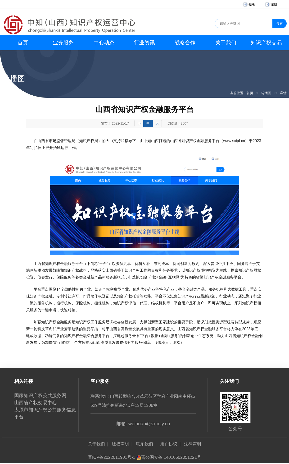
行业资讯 (144, 43)
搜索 (279, 23)
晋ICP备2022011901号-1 (111, 457)
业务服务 (63, 43)
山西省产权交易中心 (35, 402)
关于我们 (225, 43)
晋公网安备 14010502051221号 (168, 457)
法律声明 (192, 444)
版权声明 (120, 444)
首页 (23, 43)
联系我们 (144, 444)
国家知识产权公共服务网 (40, 395)
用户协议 (168, 444)
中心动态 (104, 43)
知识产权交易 (266, 43)
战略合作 (185, 43)
